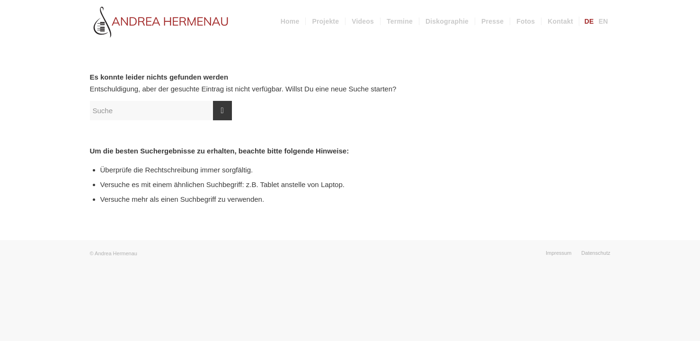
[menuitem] (290, 21)
